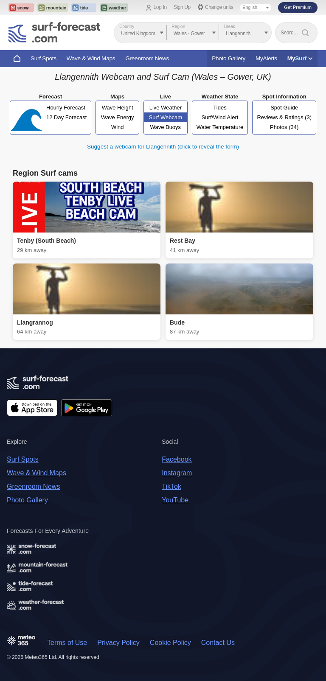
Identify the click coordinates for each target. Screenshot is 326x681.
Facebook (176, 459)
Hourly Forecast (65, 107)
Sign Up (182, 7)
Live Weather (165, 107)
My (299, 58)
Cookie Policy (170, 642)
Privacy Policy (118, 642)
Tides (219, 107)
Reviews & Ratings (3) (284, 117)
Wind (117, 127)
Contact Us (218, 642)
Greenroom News (147, 58)
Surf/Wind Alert (220, 117)
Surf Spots (43, 58)
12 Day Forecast (66, 117)
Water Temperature (220, 127)
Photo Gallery (228, 58)
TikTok (171, 486)
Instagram (177, 472)
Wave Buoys (165, 127)
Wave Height (117, 107)
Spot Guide (284, 107)
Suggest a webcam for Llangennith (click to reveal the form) (163, 146)
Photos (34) (284, 127)
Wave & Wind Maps (91, 58)
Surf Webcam (166, 117)
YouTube (175, 500)
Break (229, 26)
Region (178, 26)
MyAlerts (266, 58)
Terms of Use (67, 642)
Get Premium (298, 7)
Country (126, 26)
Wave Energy (117, 117)
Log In (160, 7)
